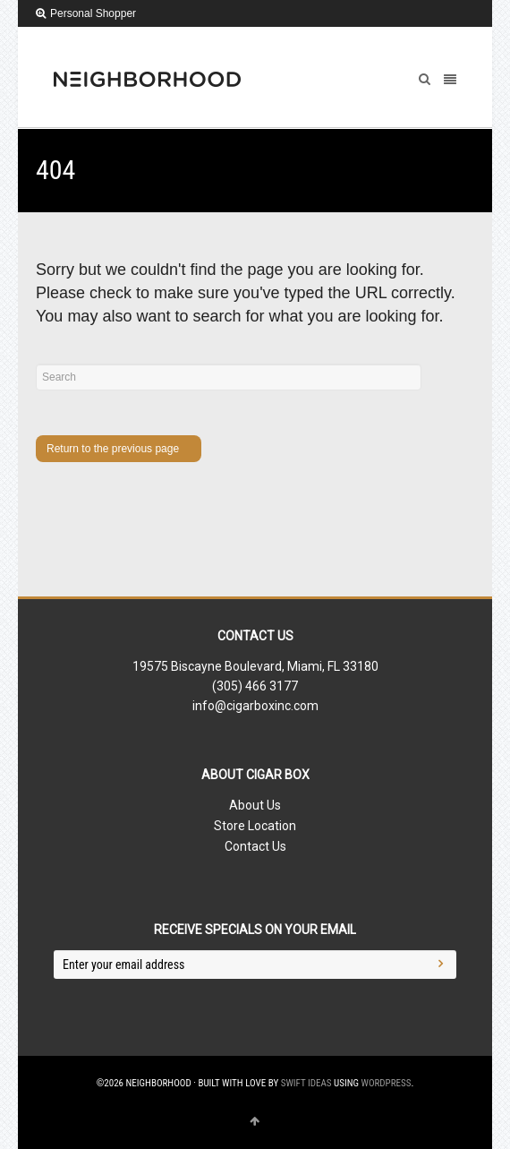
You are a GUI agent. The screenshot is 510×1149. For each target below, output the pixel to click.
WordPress (386, 1083)
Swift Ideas (306, 1083)
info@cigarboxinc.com (255, 706)
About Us (255, 805)
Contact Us (255, 846)
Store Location (255, 826)
